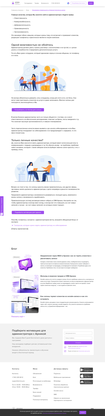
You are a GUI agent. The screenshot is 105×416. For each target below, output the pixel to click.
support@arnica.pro (18, 381)
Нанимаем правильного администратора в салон (48, 10)
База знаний (37, 392)
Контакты (15, 373)
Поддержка (37, 396)
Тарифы (37, 3)
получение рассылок (84, 351)
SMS (55, 394)
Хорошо (83, 412)
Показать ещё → (17, 317)
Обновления (37, 373)
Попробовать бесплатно (78, 3)
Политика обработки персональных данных (54, 413)
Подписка (57, 373)
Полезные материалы (40, 400)
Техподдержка (28, 3)
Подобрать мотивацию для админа (28, 212)
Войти (90, 3)
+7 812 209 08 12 (55, 3)
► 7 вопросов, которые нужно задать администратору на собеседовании (39, 225)
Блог (27, 10)
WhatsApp (57, 381)
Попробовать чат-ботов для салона (27, 110)
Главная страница (17, 10)
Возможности (45, 3)
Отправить (78, 342)
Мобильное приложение (62, 377)
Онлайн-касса (58, 391)
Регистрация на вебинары (42, 381)
